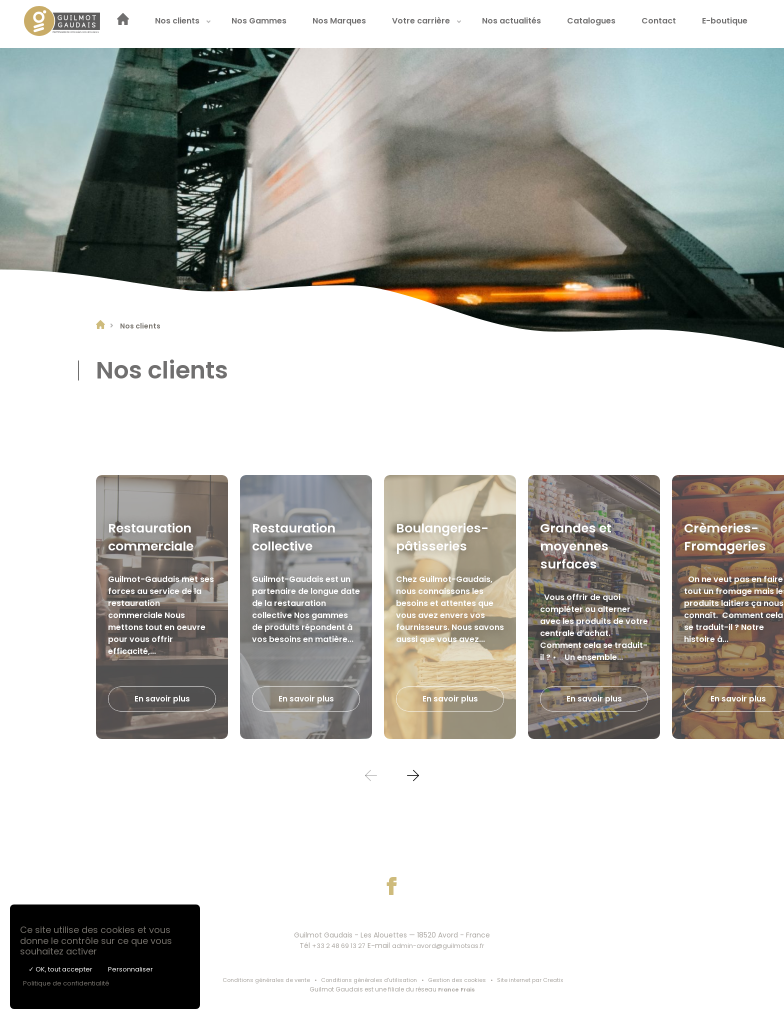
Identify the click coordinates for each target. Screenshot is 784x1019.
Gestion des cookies (461, 980)
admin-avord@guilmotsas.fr (441, 945)
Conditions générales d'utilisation (368, 980)
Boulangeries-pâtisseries (445, 536)
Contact (674, 24)
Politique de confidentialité (66, 983)
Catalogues (606, 24)
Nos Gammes (274, 24)
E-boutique (740, 24)
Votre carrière (437, 24)
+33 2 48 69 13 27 (336, 945)
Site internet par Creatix (538, 980)
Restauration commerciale (154, 536)
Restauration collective (297, 536)
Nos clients (192, 24)
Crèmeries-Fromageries (728, 536)
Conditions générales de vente (259, 980)
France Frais (456, 990)
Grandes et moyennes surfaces (578, 545)
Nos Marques (355, 24)
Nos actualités (527, 24)
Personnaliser (130, 969)
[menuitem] (138, 24)
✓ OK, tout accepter (60, 969)
